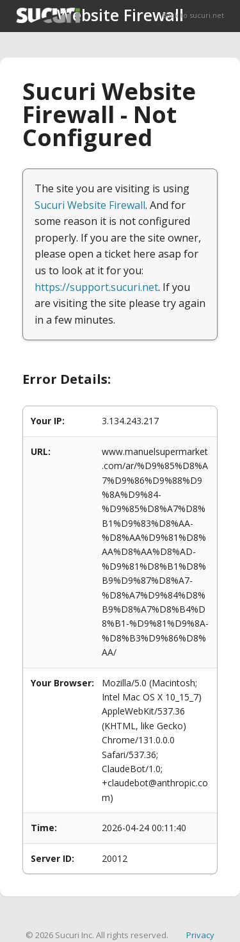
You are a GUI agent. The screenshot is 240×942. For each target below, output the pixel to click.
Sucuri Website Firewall (90, 205)
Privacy (200, 935)
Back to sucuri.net (193, 15)
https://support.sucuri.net (96, 287)
